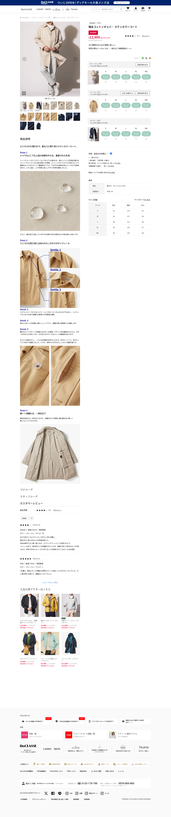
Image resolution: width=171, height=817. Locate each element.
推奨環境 (76, 799)
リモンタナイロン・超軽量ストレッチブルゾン (28, 621)
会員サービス (103, 764)
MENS (48, 9)
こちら (118, 163)
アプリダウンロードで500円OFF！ (101, 721)
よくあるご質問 (96, 771)
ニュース (121, 771)
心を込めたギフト (87, 764)
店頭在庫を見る (142, 65)
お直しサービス (70, 764)
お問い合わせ (109, 771)
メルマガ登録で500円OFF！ (36, 720)
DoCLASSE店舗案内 (26, 771)
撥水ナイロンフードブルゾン (49, 621)
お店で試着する (127, 93)
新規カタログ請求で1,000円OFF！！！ (133, 721)
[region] (85, 9)
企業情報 (87, 799)
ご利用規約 (23, 799)
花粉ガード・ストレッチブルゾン (70, 621)
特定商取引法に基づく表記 (59, 799)
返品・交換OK (39, 764)
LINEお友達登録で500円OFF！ (70, 720)
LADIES (39, 9)
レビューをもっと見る (50, 582)
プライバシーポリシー (39, 799)
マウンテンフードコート (28, 659)
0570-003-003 (126, 783)
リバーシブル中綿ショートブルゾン (49, 660)
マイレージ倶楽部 (120, 764)
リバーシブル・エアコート (70, 660)
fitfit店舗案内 (41, 771)
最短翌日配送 (54, 764)
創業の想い (83, 771)
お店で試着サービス (139, 764)
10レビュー (58, 510)
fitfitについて (71, 771)
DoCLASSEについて (56, 771)
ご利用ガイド (24, 764)
